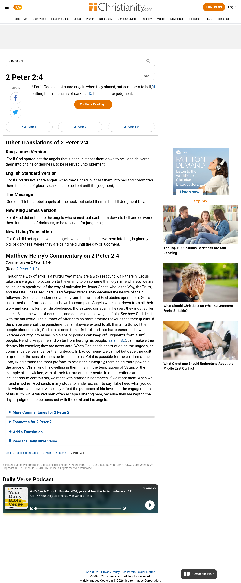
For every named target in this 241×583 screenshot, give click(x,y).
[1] (153, 86)
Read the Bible (60, 18)
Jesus (77, 18)
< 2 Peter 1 (29, 127)
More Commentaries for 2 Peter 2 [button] (39, 412)
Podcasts (194, 18)
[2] (90, 93)
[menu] (7, 8)
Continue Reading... (93, 104)
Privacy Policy (110, 572)
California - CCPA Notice (139, 572)
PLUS (208, 18)
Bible (8, 452)
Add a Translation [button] (26, 432)
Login (232, 7)
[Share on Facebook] (15, 98)
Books (27, 452)
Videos (161, 18)
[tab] (80, 412)
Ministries (223, 18)
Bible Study (105, 18)
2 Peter (47, 452)
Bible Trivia (20, 18)
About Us (92, 572)
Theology (146, 18)
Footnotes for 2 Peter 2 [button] (30, 422)
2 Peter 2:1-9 (26, 269)
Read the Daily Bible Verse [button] (33, 441)
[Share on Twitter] (15, 112)
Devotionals (177, 18)
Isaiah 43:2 (117, 340)
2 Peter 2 (80, 127)
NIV (147, 76)
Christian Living (127, 18)
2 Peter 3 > (131, 127)
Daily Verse (39, 18)
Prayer (90, 18)
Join (214, 7)
